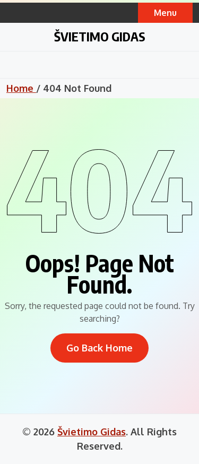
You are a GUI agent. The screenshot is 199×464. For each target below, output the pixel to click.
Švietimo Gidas (99, 36)
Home (21, 88)
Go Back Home (99, 348)
